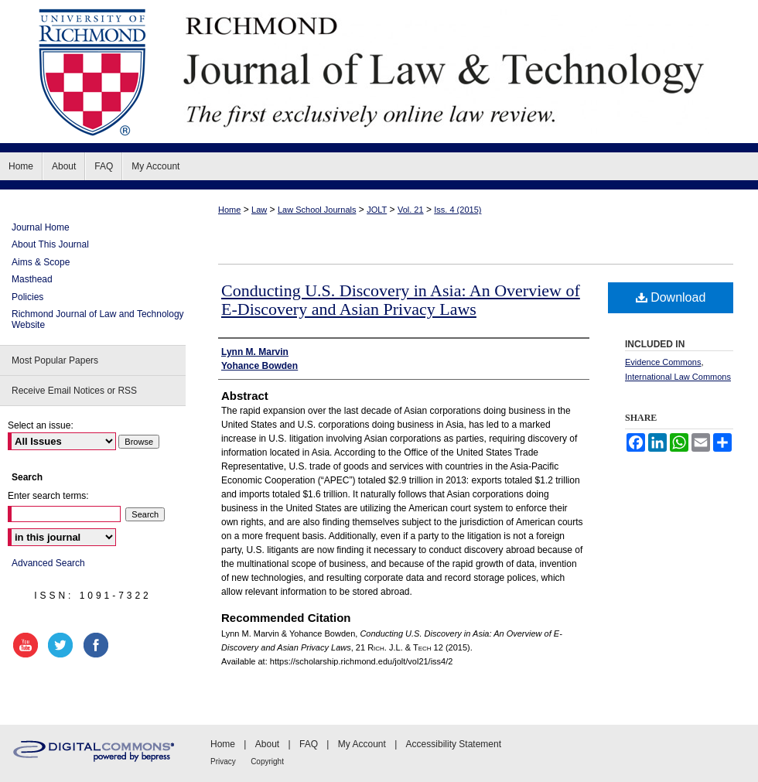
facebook (98, 645)
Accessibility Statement (453, 744)
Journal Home (41, 227)
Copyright (267, 761)
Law (259, 209)
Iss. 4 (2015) (457, 209)
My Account (362, 744)
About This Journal (50, 244)
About (267, 744)
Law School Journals (317, 209)
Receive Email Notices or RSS (74, 390)
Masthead (32, 279)
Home (229, 209)
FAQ (308, 744)
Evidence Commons (663, 362)
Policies (27, 297)
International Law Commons (678, 376)
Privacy (223, 761)
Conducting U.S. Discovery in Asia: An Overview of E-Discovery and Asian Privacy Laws (400, 300)
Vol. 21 (411, 209)
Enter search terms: (48, 495)
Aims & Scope (41, 262)
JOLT (377, 209)
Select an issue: (40, 425)
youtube (28, 645)
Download (671, 297)
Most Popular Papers (55, 360)
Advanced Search (48, 563)
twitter (62, 645)
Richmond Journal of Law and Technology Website (98, 319)
